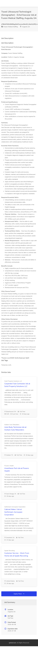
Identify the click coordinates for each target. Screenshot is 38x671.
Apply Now (19, 594)
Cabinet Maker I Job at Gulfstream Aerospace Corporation (13, 512)
